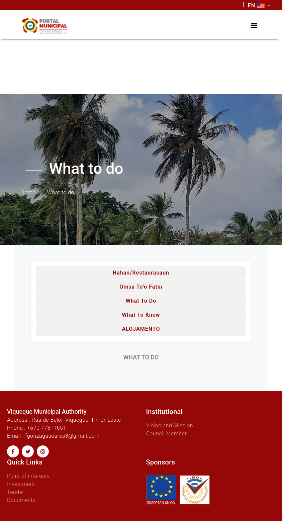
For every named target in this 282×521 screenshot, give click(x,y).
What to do (141, 301)
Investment (21, 484)
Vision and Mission (169, 425)
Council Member (166, 433)
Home (28, 192)
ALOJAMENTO (141, 329)
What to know (141, 315)
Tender (15, 492)
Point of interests (28, 476)
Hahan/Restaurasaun (141, 273)
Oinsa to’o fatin (141, 287)
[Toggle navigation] (254, 26)
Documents (21, 500)
